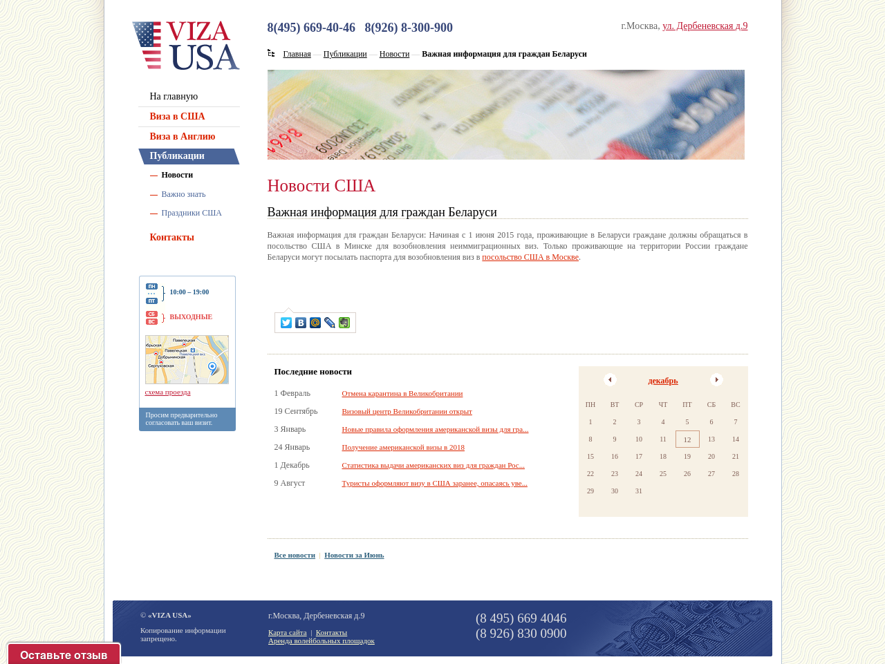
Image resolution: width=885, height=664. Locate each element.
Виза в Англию (183, 136)
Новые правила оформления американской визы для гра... (435, 429)
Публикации (177, 156)
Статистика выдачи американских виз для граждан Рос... (433, 465)
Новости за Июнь (354, 555)
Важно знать (184, 194)
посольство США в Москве (530, 257)
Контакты (172, 237)
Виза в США (177, 116)
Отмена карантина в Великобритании (402, 393)
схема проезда (168, 392)
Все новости (295, 555)
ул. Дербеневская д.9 (704, 26)
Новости (178, 175)
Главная (297, 54)
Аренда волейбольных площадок (321, 640)
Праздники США (192, 213)
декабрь (663, 381)
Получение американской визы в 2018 (403, 447)
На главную (174, 96)
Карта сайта (287, 632)
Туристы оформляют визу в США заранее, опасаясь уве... (435, 483)
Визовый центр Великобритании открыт (407, 411)
